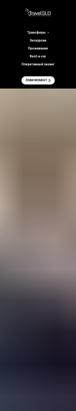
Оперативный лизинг (38, 64)
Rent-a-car (38, 56)
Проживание (38, 48)
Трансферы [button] (36, 32)
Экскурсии (38, 40)
